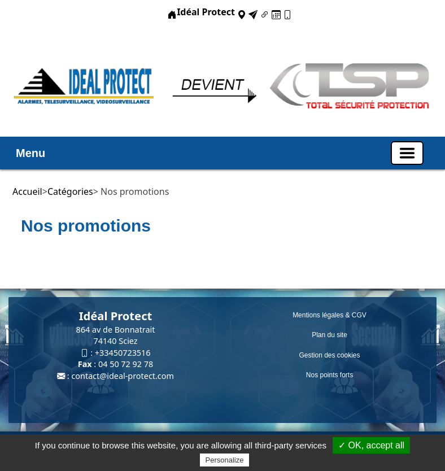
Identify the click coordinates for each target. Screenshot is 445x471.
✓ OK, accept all (371, 445)
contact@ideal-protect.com (122, 375)
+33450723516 (123, 352)
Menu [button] (30, 153)
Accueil (27, 191)
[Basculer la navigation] (407, 153)
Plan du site (329, 335)
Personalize (225, 460)
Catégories (70, 191)
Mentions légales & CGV (330, 315)
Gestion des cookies (329, 355)
